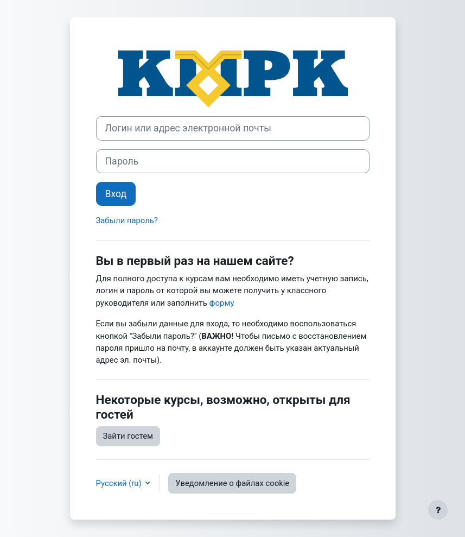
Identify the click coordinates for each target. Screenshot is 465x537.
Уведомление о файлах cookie (232, 483)
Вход (116, 193)
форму (221, 303)
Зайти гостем (128, 436)
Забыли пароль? (127, 220)
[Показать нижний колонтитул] (438, 510)
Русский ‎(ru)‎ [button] (120, 483)
